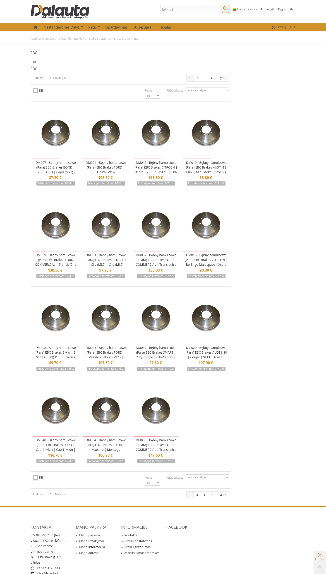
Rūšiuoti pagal (239, 73)
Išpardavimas (116, 27)
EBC (34, 62)
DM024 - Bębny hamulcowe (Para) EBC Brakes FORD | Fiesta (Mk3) (172, 149)
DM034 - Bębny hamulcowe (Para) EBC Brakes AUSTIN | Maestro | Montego (172, 423)
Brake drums (122, 39)
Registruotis (285, 9)
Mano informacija (90, 525)
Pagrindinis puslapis (43, 39)
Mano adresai (87, 531)
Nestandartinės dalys (63, 27)
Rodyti (213, 73)
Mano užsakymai (90, 519)
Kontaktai (129, 513)
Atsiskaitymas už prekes (140, 531)
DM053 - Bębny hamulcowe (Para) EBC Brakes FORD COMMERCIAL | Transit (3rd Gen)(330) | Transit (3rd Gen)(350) (221, 428)
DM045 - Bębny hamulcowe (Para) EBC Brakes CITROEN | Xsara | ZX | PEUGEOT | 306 (221, 151)
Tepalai (165, 27)
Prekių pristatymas (136, 519)
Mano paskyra (88, 513)
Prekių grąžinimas (136, 525)
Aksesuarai (143, 27)
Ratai (94, 27)
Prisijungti (267, 9)
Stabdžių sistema (100, 39)
